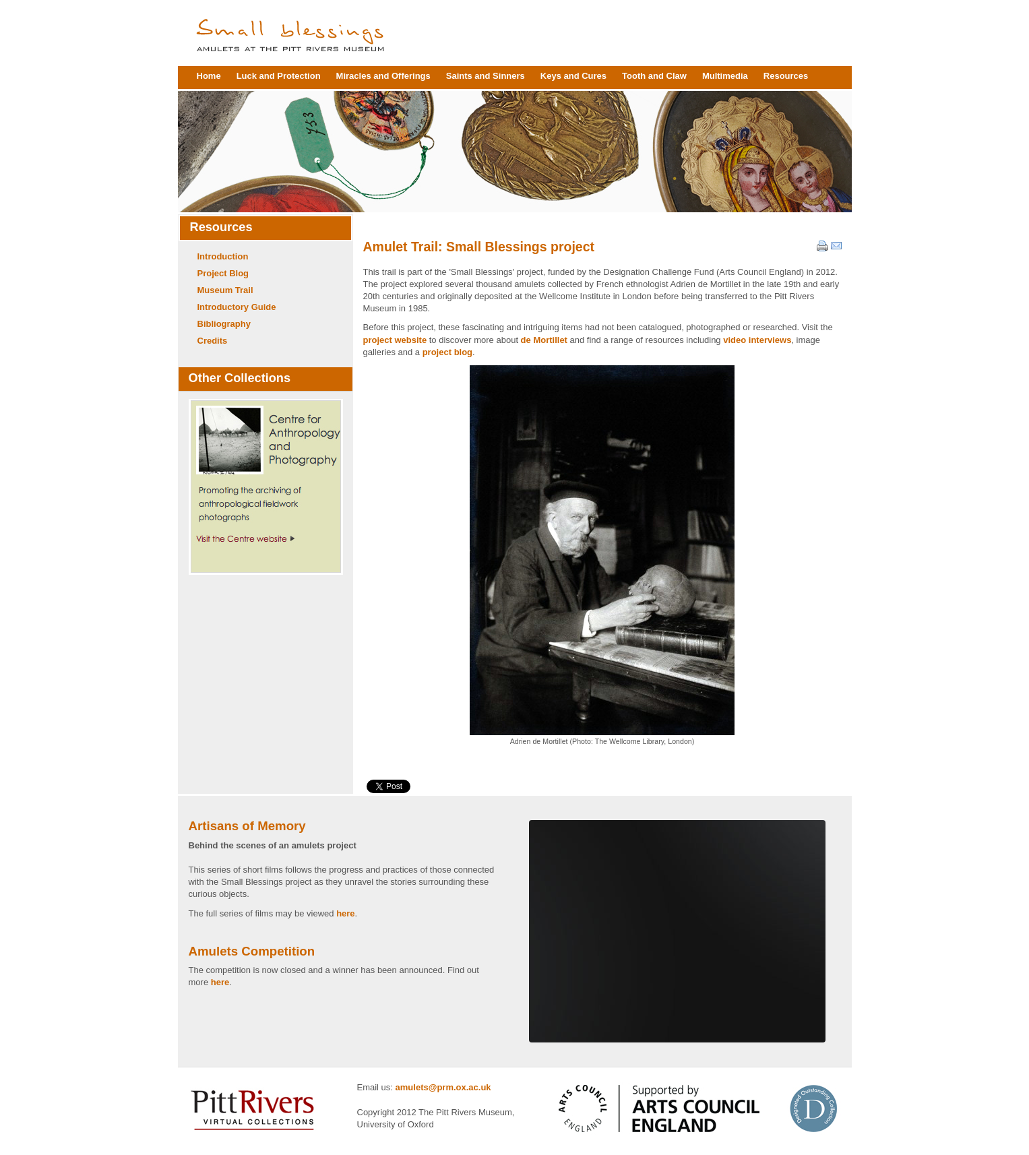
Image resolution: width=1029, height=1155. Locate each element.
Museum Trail (225, 290)
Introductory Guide (236, 307)
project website (395, 340)
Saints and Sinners (485, 76)
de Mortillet (544, 340)
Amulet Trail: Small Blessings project (479, 246)
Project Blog (223, 273)
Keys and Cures (573, 76)
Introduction (223, 256)
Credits (212, 341)
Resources (785, 76)
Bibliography (224, 324)
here (345, 913)
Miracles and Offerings (383, 76)
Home (209, 76)
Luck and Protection (279, 76)
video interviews (757, 340)
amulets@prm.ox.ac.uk (443, 1087)
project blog (447, 352)
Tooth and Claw (654, 76)
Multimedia (725, 76)
